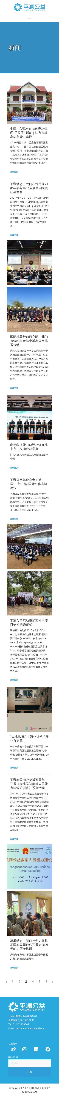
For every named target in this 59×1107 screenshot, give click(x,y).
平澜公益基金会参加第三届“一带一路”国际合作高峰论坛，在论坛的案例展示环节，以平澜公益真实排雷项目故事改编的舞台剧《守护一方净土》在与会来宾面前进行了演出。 (29, 501)
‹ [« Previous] (6, 981)
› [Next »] (52, 981)
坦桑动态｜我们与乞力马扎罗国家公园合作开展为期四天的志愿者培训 (29, 945)
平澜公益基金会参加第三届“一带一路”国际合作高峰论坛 (28, 484)
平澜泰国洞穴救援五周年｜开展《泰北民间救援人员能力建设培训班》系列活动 (29, 784)
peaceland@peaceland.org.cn (31, 1028)
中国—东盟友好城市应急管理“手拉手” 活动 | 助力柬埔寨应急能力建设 (29, 133)
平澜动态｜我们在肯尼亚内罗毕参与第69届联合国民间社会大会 (29, 188)
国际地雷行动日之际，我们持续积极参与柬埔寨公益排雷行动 (29, 341)
